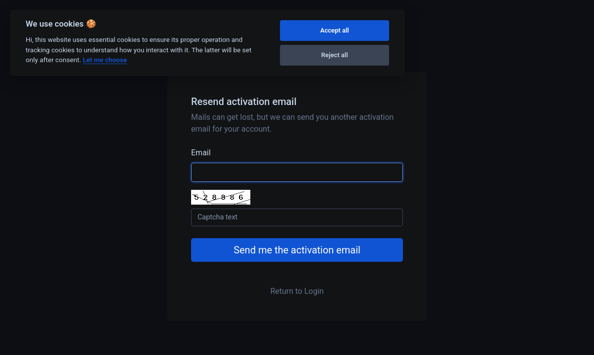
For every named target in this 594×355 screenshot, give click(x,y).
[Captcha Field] (297, 217)
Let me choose (105, 60)
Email (201, 152)
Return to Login (296, 291)
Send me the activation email (297, 250)
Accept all (334, 30)
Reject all (334, 55)
